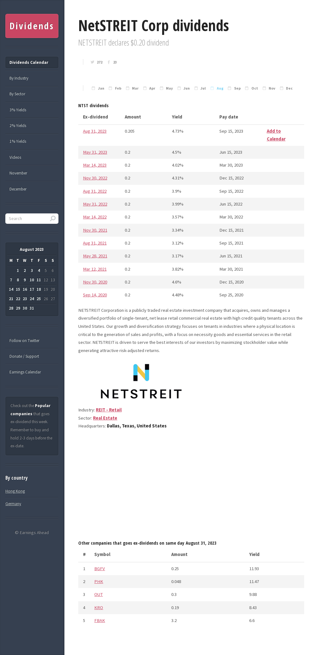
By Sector (17, 93)
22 (18, 298)
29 (18, 308)
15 (18, 289)
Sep (237, 88)
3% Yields (17, 110)
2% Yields (17, 125)
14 (11, 289)
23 (115, 62)
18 (38, 289)
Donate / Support (24, 356)
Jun (187, 88)
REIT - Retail (109, 410)
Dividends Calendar (28, 62)
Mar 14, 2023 (95, 165)
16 (25, 289)
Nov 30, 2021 (95, 230)
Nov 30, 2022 (95, 178)
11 (38, 280)
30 (25, 308)
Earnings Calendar (25, 372)
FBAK (99, 620)
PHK (98, 581)
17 (32, 289)
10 (32, 280)
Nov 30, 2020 (95, 282)
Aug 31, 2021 (95, 243)
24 (32, 298)
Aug (220, 88)
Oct (254, 88)
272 (99, 62)
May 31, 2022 (95, 204)
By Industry (18, 78)
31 (32, 308)
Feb (118, 88)
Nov (272, 88)
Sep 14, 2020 (95, 295)
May (169, 88)
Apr (152, 88)
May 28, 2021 (95, 256)
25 (38, 298)
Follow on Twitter (24, 340)
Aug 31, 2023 (95, 131)
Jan (101, 88)
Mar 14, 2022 (95, 217)
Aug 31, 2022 (95, 191)
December (17, 189)
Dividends (31, 25)
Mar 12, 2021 (95, 269)
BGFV (99, 568)
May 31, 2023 (95, 152)
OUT (98, 594)
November (18, 173)
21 (11, 298)
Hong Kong (15, 491)
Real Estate (105, 418)
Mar (135, 88)
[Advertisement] (191, 487)
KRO (98, 607)
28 (11, 308)
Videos (15, 157)
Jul (203, 88)
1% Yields (17, 141)
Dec (289, 88)
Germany (13, 503)
